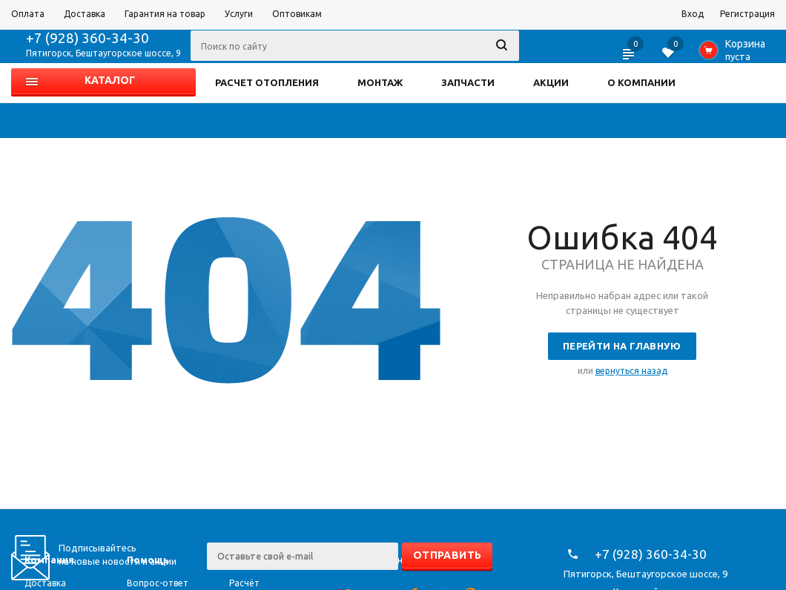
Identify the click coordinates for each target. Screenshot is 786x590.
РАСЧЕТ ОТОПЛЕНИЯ (267, 82)
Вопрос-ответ (157, 583)
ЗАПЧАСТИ (468, 82)
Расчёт (244, 583)
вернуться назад (631, 371)
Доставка (45, 583)
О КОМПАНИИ (641, 82)
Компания (49, 559)
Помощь (148, 559)
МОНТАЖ (380, 82)
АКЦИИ (551, 82)
